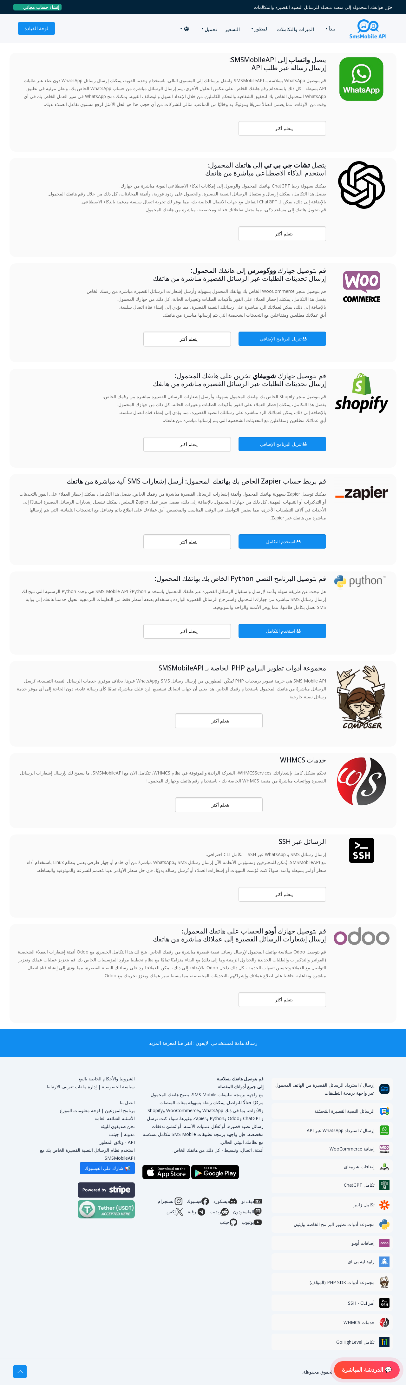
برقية (196, 1212)
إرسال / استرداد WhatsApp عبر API (341, 1130)
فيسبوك (198, 1201)
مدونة (129, 1134)
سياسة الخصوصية (118, 1087)
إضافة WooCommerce (352, 1149)
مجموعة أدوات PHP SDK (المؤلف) (342, 1282)
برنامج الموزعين (120, 1110)
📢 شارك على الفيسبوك (107, 1168)
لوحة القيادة (36, 28)
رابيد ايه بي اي (361, 1261)
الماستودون (247, 1212)
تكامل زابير (364, 1205)
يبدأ (332, 28)
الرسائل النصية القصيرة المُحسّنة (344, 1111)
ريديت (219, 1212)
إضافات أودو (363, 1243)
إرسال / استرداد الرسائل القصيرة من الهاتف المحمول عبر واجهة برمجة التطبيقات (325, 1089)
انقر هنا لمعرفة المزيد (170, 1043)
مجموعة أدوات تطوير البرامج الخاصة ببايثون (334, 1224)
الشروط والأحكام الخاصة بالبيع (107, 1079)
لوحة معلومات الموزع (80, 1110)
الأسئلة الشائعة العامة (115, 1118)
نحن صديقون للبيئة (118, 1126)
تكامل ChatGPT (359, 1185)
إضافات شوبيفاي (359, 1167)
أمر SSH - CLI (361, 1303)
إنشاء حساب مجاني (38, 7)
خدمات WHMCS (359, 1322)
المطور (261, 28)
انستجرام (170, 1201)
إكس (175, 1212)
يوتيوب (252, 1222)
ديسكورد (225, 1201)
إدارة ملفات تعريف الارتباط (71, 1087)
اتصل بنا (127, 1102)
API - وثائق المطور (117, 1142)
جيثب (228, 1222)
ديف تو (251, 1201)
